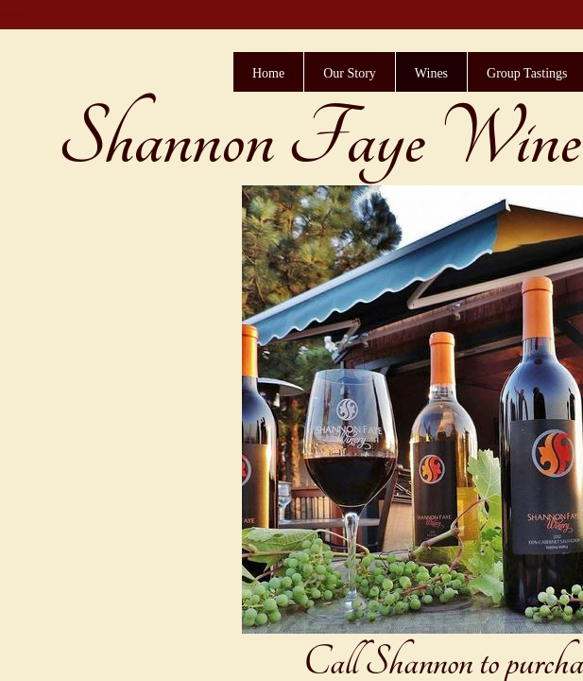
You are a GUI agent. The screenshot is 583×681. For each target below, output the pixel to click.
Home (268, 73)
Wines (431, 73)
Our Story (349, 73)
